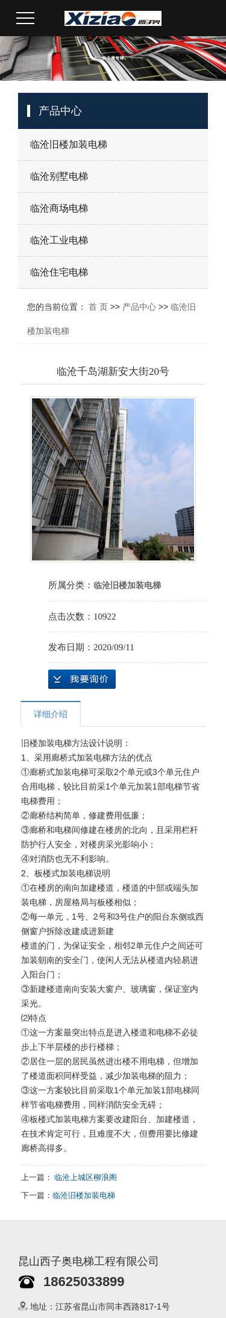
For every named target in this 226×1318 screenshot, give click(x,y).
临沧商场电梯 (59, 208)
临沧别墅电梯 (59, 176)
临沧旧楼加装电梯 (68, 144)
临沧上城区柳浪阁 (85, 1177)
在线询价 (82, 679)
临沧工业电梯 (59, 240)
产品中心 (139, 307)
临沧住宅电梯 (59, 272)
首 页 (98, 307)
